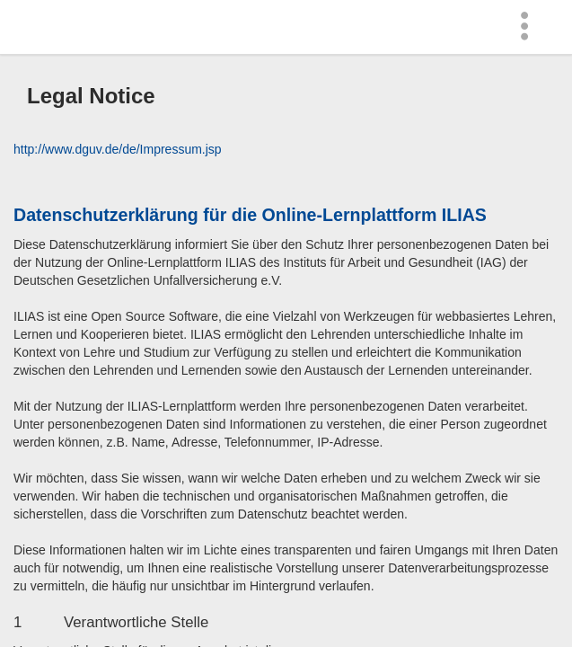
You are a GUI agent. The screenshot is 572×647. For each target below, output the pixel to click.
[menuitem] (529, 27)
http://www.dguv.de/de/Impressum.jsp (117, 149)
